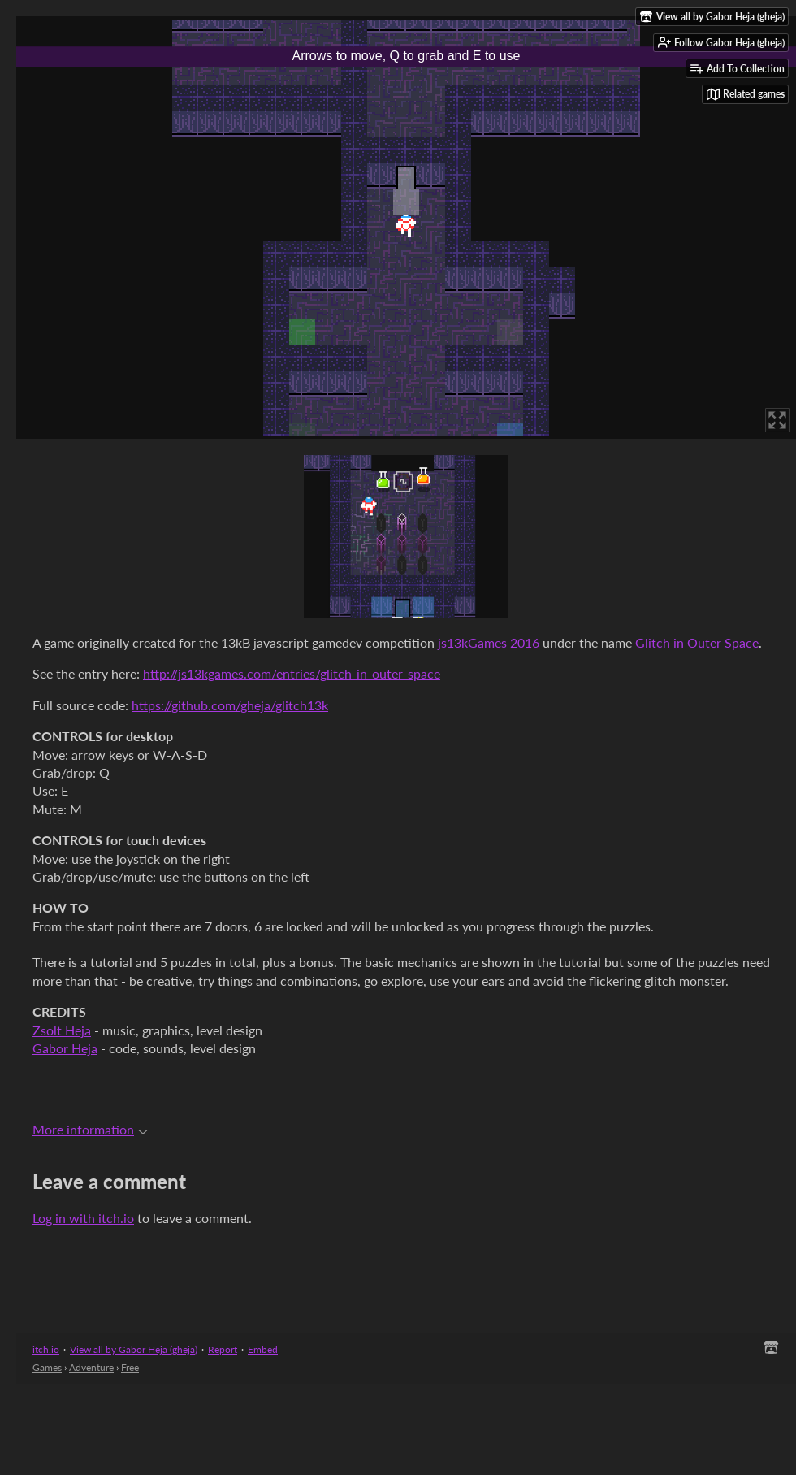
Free (130, 1367)
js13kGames (472, 642)
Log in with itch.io (83, 1218)
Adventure (91, 1367)
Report (222, 1349)
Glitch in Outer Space (697, 642)
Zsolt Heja (61, 1030)
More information (90, 1129)
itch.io (45, 1349)
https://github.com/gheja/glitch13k (230, 705)
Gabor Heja (64, 1048)
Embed (263, 1349)
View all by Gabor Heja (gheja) (133, 1349)
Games (47, 1367)
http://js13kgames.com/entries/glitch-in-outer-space (291, 673)
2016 (524, 642)
